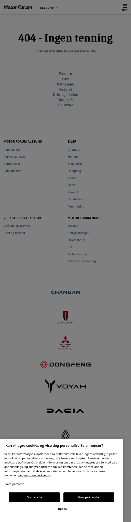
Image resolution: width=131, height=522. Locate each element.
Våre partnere (14, 484)
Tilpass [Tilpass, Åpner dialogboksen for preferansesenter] (61, 509)
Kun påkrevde (88, 497)
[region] (61, 480)
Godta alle (34, 497)
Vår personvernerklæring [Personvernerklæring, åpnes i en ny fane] (34, 475)
